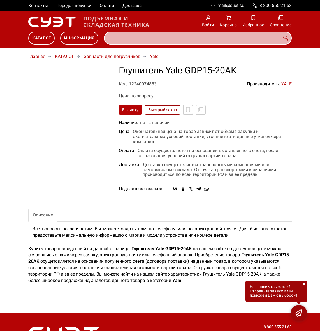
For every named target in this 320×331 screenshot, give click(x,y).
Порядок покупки (73, 5)
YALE (286, 84)
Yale (154, 56)
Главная (36, 56)
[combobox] (198, 38)
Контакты (38, 5)
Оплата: (127, 150)
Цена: (125, 131)
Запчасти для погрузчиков (112, 56)
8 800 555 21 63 (275, 5)
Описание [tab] (43, 215)
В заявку (130, 110)
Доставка (132, 5)
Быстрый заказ (162, 110)
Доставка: (129, 164)
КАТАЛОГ (41, 38)
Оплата (107, 5)
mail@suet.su (230, 5)
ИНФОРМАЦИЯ (79, 38)
